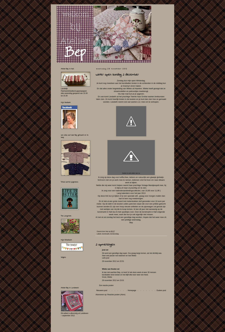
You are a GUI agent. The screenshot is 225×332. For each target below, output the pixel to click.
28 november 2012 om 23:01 (113, 280)
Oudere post (161, 290)
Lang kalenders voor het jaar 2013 (131, 193)
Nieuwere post (101, 290)
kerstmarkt (105, 234)
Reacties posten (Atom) (116, 295)
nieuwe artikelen (131, 206)
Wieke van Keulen (109, 269)
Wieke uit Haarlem (134, 88)
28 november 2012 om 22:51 (113, 261)
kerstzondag (114, 234)
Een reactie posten (106, 285)
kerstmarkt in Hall (104, 212)
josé (103, 250)
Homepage (132, 290)
